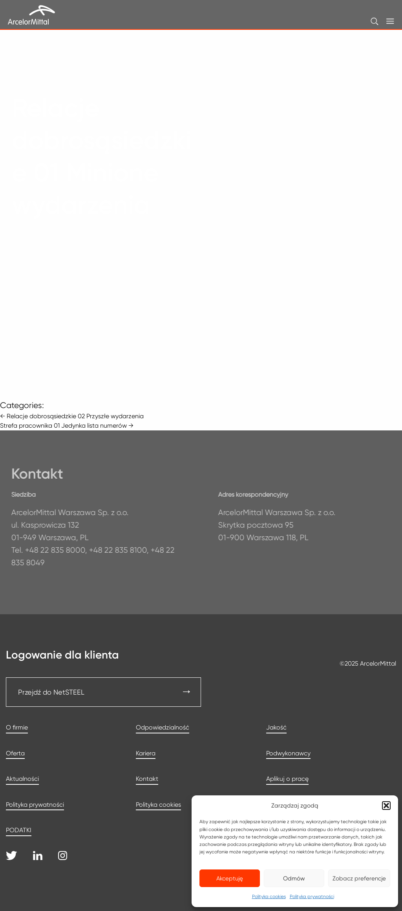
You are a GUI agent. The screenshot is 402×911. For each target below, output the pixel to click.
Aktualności (22, 778)
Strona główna (39, 78)
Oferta (15, 753)
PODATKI (18, 830)
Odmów (294, 878)
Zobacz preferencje (359, 878)
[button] (386, 805)
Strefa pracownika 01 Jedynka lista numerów (66, 425)
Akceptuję (229, 878)
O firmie (17, 727)
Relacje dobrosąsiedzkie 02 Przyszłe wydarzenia (72, 416)
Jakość (276, 727)
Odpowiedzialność (162, 727)
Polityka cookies (269, 896)
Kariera (145, 753)
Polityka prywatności (312, 896)
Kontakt (147, 778)
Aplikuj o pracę (287, 778)
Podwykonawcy (288, 753)
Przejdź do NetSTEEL (51, 692)
